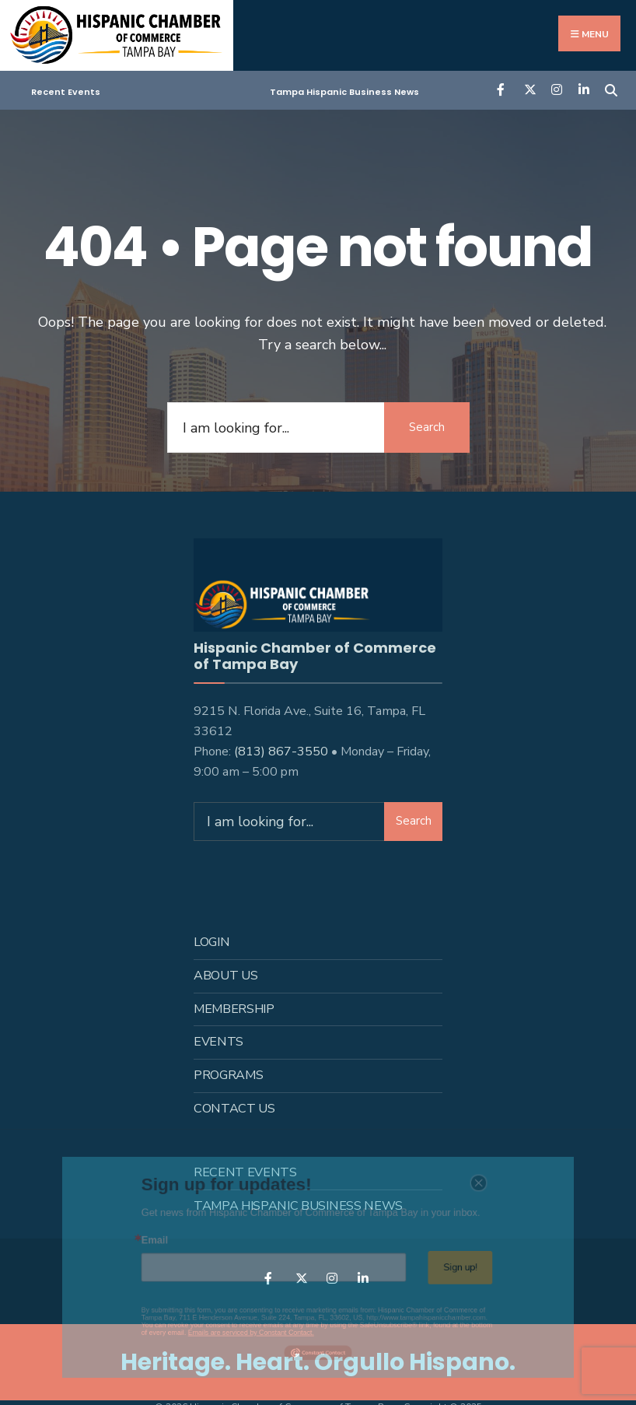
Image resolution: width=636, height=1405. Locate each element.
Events (218, 1040)
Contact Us (234, 1107)
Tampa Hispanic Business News (344, 92)
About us (225, 974)
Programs (228, 1074)
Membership (234, 1007)
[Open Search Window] (610, 89)
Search (427, 427)
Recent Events (65, 92)
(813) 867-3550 (281, 750)
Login (211, 940)
